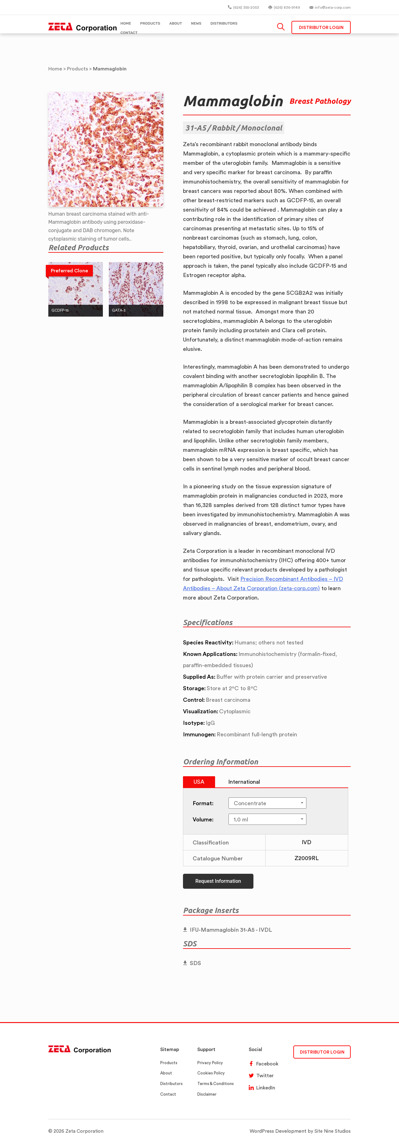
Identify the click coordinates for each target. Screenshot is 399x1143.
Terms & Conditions (215, 1083)
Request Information (218, 881)
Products (168, 1062)
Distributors (171, 1083)
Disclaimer (207, 1094)
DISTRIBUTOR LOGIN (322, 1052)
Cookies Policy (211, 1073)
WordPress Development (279, 1131)
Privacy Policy (210, 1062)
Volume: (203, 819)
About (166, 1073)
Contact (168, 1094)
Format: (203, 803)
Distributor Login (321, 28)
